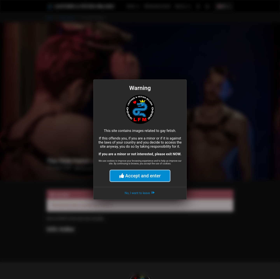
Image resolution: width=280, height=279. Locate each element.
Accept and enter (140, 176)
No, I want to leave (140, 192)
